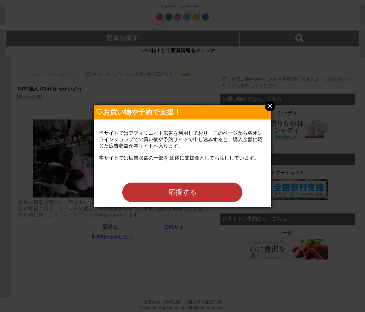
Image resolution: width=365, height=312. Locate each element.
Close (270, 106)
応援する (182, 192)
